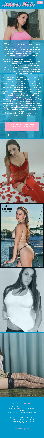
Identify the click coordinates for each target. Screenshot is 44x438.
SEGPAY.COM (18, 408)
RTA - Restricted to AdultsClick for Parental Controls (22, 429)
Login (40, 2)
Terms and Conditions (16, 403)
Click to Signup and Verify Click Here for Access (22, 127)
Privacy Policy (27, 403)
